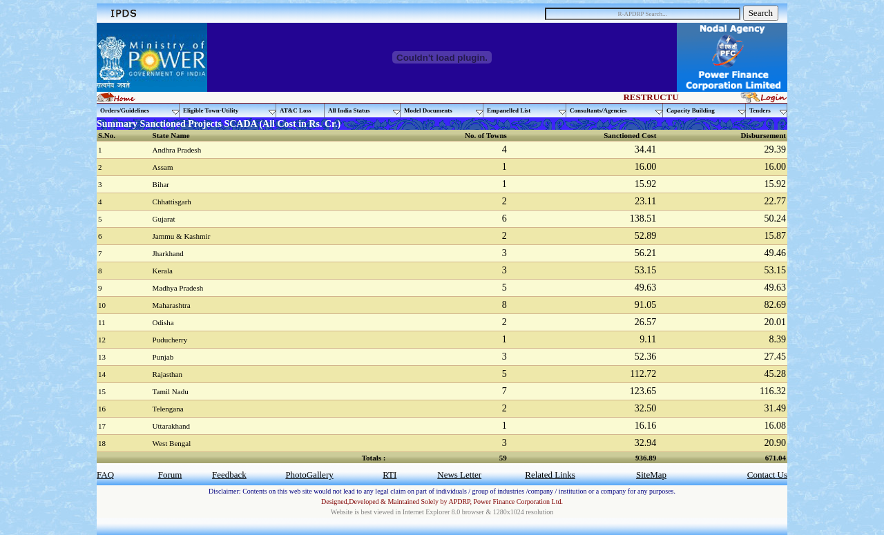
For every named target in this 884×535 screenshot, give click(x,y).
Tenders (768, 111)
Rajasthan (167, 374)
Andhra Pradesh (177, 150)
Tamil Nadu (171, 391)
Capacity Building (706, 111)
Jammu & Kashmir (182, 236)
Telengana (168, 409)
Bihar (161, 184)
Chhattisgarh (172, 201)
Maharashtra (172, 305)
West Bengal (172, 443)
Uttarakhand (171, 426)
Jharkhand (168, 253)
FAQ (105, 474)
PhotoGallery (309, 474)
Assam (163, 167)
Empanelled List (526, 111)
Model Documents (443, 111)
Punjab (163, 357)
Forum (170, 474)
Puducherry (170, 339)
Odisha (163, 322)
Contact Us (767, 474)
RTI (389, 474)
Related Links (550, 474)
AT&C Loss (295, 110)
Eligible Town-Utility (229, 111)
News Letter (459, 474)
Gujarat (164, 219)
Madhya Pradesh (178, 288)
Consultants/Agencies (616, 111)
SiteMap (651, 474)
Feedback (229, 474)
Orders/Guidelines (140, 111)
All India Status (364, 111)
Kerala (163, 270)
